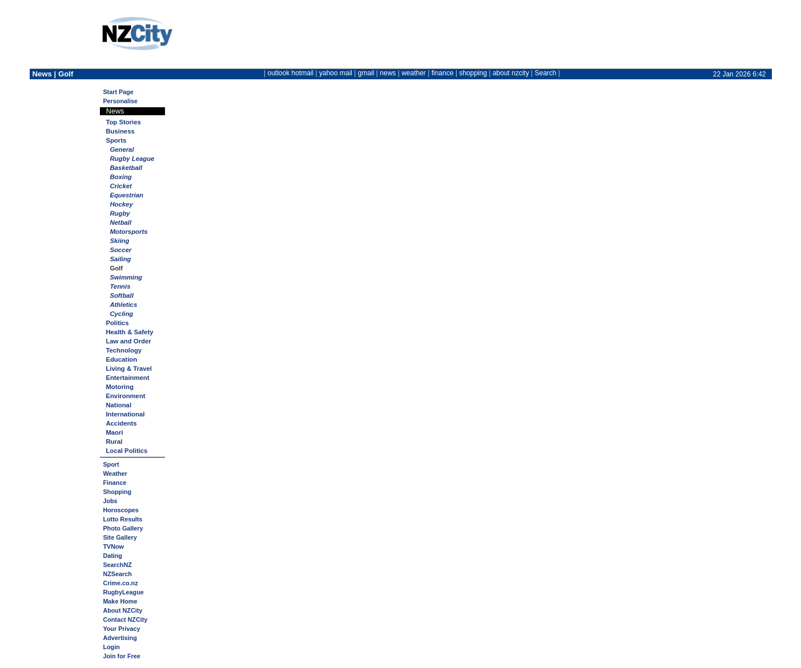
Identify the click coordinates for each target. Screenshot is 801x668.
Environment (125, 395)
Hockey (121, 204)
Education (121, 359)
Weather (115, 473)
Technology (124, 350)
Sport (111, 464)
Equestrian (126, 195)
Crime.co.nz (120, 583)
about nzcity (511, 73)
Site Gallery (119, 537)
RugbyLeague (123, 592)
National (118, 405)
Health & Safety (129, 332)
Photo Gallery (123, 528)
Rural (114, 441)
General (122, 149)
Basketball (126, 167)
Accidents (121, 423)
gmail (366, 73)
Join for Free (121, 656)
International (125, 414)
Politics (117, 322)
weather (413, 73)
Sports (116, 140)
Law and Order (128, 341)
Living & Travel (129, 368)
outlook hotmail (290, 73)
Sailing (120, 259)
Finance (114, 482)
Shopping (117, 491)
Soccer (120, 249)
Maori (114, 432)
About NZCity (122, 610)
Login (111, 646)
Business (120, 131)
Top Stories (123, 122)
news (388, 73)
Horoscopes (120, 510)
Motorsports (128, 231)
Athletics (123, 304)
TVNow (113, 546)
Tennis (120, 286)
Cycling (121, 313)
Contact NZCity (125, 619)
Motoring (119, 386)
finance (443, 73)
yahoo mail (335, 73)
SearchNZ (117, 564)
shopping (473, 73)
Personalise (120, 101)
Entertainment (127, 377)
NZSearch (117, 573)
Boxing (120, 176)
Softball (122, 295)
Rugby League (132, 158)
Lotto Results (122, 519)
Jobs (110, 500)
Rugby (120, 213)
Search (545, 73)
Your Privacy (121, 628)
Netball (120, 222)
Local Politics (126, 450)
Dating (112, 555)
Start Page (118, 91)
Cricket (120, 186)
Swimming (126, 277)
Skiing (119, 240)
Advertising (119, 637)
